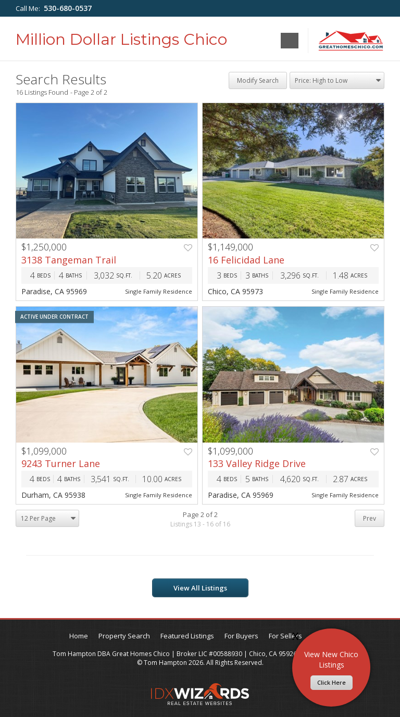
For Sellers (285, 635)
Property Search (124, 635)
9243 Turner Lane (60, 463)
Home (78, 635)
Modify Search (258, 80)
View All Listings (200, 588)
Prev (369, 518)
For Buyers (241, 635)
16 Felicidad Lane (246, 260)
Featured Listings (187, 635)
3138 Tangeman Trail (68, 260)
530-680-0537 (68, 8)
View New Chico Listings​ (331, 669)
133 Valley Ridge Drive (257, 463)
